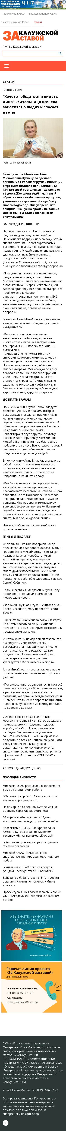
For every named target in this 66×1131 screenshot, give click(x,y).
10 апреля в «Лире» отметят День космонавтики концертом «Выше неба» (30, 819)
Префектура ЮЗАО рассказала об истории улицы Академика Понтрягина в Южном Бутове (32, 896)
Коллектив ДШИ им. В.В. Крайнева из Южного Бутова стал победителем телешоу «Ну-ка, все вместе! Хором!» (29, 831)
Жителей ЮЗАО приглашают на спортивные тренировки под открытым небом (31, 856)
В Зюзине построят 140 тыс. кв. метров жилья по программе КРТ (30, 798)
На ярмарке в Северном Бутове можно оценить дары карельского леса (30, 809)
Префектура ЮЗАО (13, 13)
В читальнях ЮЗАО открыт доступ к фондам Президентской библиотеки (28, 869)
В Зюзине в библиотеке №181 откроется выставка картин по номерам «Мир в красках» (31, 881)
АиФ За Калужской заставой (22, 46)
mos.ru (38, 22)
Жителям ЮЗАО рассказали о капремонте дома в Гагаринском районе (32, 788)
